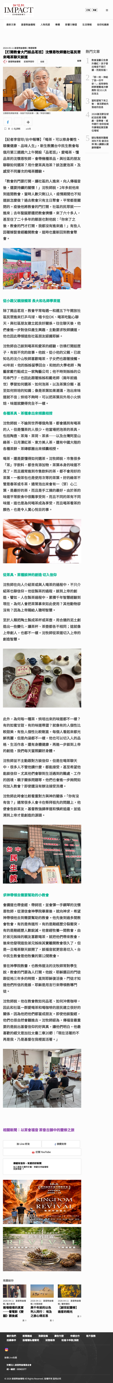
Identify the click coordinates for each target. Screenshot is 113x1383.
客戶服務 (90, 1336)
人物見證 (45, 24)
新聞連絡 (27, 1336)
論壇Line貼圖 (10, 1357)
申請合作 (75, 1336)
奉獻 (94, 10)
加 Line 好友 (21, 1144)
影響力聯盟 (71, 24)
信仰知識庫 (103, 24)
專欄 (57, 24)
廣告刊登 (59, 1336)
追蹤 (42, 61)
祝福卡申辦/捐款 (70, 1340)
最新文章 (11, 24)
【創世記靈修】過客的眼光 (68, 1309)
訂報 (88, 10)
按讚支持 (60, 1144)
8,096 (15, 128)
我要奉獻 (18, 1168)
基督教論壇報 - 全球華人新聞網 (19, 10)
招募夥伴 (11, 1340)
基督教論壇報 (28, 24)
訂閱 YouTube (41, 1152)
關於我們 (11, 1336)
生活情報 (87, 24)
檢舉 (79, 60)
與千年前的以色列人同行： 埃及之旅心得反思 (41, 1311)
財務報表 (50, 1340)
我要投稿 (43, 1336)
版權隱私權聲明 (31, 1340)
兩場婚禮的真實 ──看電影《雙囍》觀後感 (13, 1311)
